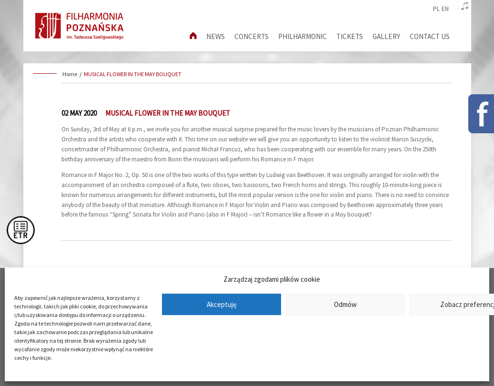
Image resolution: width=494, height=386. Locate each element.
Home (69, 74)
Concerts (251, 36)
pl (436, 9)
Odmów (345, 304)
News (215, 36)
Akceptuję (221, 304)
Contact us (430, 36)
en (445, 9)
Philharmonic (302, 36)
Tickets (349, 36)
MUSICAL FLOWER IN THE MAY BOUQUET (132, 74)
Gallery (386, 36)
